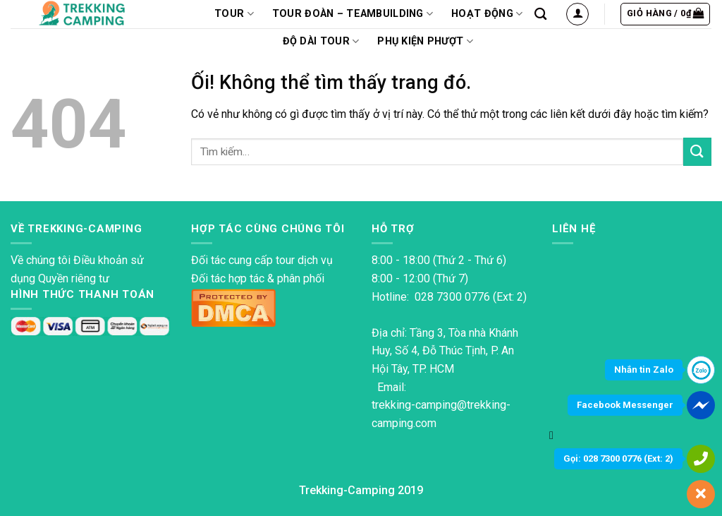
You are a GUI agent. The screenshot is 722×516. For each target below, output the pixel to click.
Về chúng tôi (41, 260)
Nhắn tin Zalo (643, 369)
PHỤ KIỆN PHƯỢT (425, 41)
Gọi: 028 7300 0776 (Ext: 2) (618, 458)
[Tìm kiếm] (540, 14)
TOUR (234, 13)
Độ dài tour (321, 41)
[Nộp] (697, 151)
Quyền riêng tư (73, 278)
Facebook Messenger (625, 405)
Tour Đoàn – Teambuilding (352, 13)
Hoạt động (486, 13)
